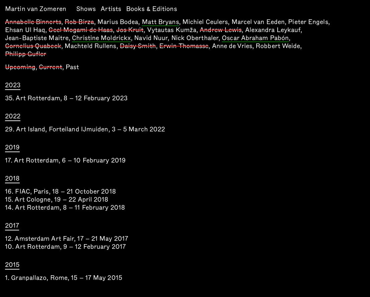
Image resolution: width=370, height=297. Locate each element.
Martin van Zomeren (35, 9)
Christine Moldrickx (101, 38)
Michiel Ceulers (205, 22)
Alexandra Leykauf (273, 30)
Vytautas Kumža (171, 30)
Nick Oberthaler (195, 38)
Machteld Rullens (90, 46)
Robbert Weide (278, 46)
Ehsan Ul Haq (25, 30)
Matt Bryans (160, 22)
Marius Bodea (117, 22)
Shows (86, 9)
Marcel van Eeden (258, 22)
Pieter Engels (308, 22)
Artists (111, 9)
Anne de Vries (232, 46)
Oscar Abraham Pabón (255, 38)
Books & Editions (151, 9)
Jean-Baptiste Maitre (37, 38)
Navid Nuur (151, 38)
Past (72, 67)
